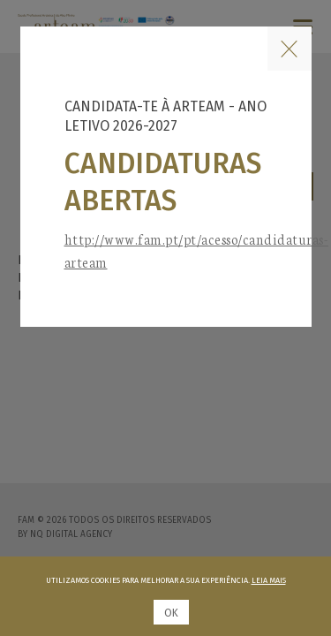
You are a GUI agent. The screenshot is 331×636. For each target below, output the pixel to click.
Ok (171, 613)
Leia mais (269, 580)
